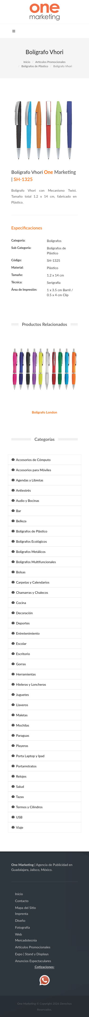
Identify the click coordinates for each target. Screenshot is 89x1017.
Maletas (20, 715)
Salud (18, 786)
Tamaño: (17, 275)
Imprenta (21, 914)
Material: (17, 267)
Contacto (21, 901)
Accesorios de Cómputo (31, 460)
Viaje (17, 827)
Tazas (18, 797)
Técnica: (16, 282)
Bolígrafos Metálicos (29, 552)
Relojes (19, 776)
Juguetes (20, 695)
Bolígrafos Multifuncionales (34, 562)
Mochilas (20, 725)
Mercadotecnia (26, 940)
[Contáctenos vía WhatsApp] (45, 980)
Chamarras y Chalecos (30, 592)
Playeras (20, 746)
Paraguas (20, 735)
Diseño (20, 920)
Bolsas (18, 572)
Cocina (19, 603)
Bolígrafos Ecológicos (29, 541)
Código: (16, 260)
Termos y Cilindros (27, 807)
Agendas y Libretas (27, 480)
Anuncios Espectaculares (33, 961)
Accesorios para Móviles (31, 470)
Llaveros (20, 705)
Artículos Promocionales (50, 62)
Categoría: (18, 240)
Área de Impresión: (24, 289)
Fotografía (22, 927)
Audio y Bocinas (25, 501)
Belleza (19, 521)
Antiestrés (21, 490)
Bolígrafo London (44, 412)
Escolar (19, 644)
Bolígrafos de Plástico (34, 66)
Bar (16, 511)
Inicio (26, 62)
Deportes (21, 623)
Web (18, 934)
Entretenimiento (26, 633)
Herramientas (24, 674)
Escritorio (21, 654)
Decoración (22, 613)
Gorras (19, 664)
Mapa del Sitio (25, 908)
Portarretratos (24, 766)
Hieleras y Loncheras (29, 684)
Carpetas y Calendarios (31, 582)
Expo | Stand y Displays (32, 954)
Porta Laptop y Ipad (28, 756)
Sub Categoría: (21, 248)
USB (17, 817)
